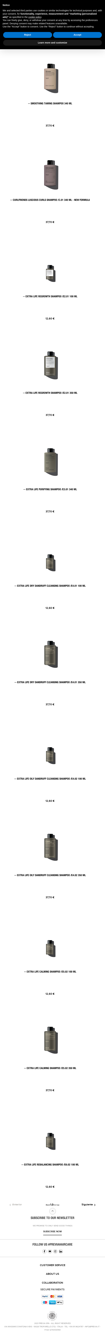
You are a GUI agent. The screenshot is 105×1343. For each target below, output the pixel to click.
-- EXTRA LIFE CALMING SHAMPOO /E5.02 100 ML (50, 971)
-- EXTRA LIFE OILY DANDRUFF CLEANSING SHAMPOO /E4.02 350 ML (50, 875)
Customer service (52, 1265)
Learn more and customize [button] (52, 42)
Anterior (15, 1205)
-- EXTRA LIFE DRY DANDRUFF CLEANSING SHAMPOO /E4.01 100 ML (50, 586)
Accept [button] (77, 34)
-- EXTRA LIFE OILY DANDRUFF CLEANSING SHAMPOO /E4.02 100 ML (50, 778)
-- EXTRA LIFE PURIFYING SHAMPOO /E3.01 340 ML (50, 489)
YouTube (50, 1251)
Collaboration (52, 1282)
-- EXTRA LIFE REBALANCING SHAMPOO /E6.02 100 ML (50, 1164)
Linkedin (61, 1251)
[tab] (52, 1265)
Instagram (55, 1251)
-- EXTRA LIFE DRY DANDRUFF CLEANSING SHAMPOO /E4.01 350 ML (50, 682)
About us (52, 1274)
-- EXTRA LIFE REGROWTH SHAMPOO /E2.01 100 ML (50, 296)
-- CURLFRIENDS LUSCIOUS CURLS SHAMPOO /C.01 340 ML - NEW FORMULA (50, 200)
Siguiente (89, 1205)
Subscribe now (52, 1231)
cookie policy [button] (34, 17)
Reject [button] (27, 34)
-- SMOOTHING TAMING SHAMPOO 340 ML (50, 103)
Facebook (44, 1251)
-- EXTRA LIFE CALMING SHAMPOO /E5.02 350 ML (50, 1068)
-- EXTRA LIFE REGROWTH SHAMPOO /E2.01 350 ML (50, 393)
